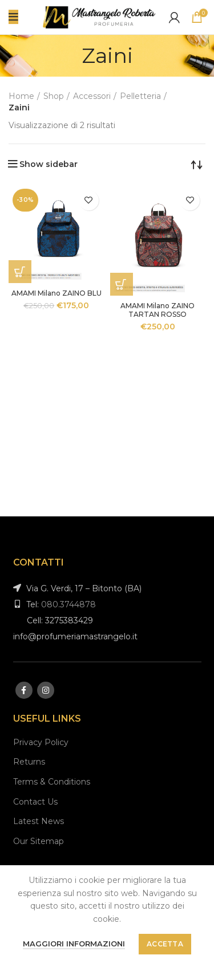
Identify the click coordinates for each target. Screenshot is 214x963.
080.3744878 (68, 604)
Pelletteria (140, 96)
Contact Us (35, 802)
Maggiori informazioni (74, 943)
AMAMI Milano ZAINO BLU (56, 293)
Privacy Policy (40, 742)
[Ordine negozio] (196, 164)
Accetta (165, 944)
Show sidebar (48, 164)
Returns (29, 762)
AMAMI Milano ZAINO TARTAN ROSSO (157, 310)
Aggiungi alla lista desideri (89, 200)
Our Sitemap (38, 841)
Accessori (92, 96)
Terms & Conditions (51, 782)
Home (21, 96)
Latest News (38, 821)
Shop (53, 96)
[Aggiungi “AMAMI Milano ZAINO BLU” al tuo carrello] (20, 271)
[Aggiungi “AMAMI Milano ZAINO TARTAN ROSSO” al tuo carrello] (121, 284)
